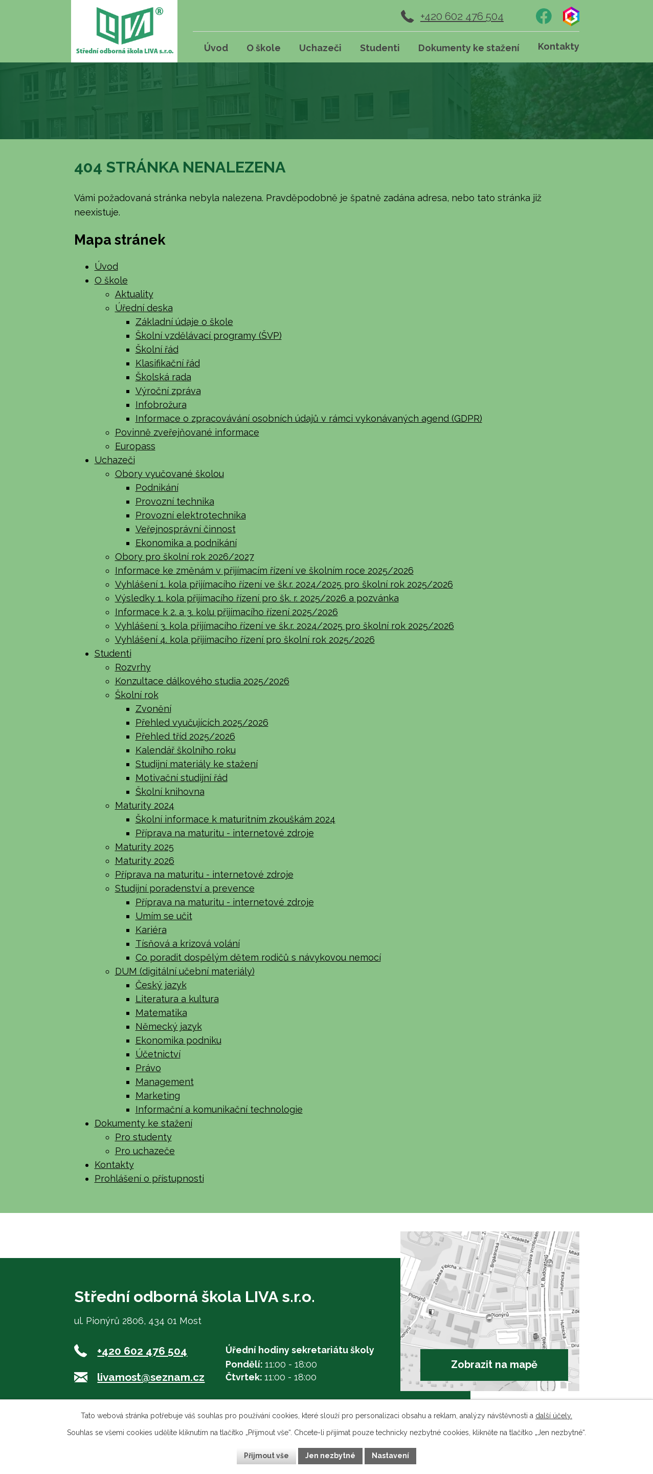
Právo (148, 1068)
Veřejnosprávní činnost (186, 529)
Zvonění (153, 708)
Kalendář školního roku (186, 750)
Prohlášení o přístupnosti (149, 1178)
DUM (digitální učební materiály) (185, 971)
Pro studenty (143, 1137)
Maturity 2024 (144, 805)
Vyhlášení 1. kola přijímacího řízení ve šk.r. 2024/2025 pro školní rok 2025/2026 (284, 584)
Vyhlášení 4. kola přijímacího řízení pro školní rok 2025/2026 (245, 639)
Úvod (106, 266)
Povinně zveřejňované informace (187, 432)
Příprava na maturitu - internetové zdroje (225, 833)
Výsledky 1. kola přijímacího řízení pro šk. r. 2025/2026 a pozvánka (257, 598)
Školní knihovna (170, 791)
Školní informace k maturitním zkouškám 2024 (235, 819)
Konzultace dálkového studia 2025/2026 (202, 681)
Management (165, 1081)
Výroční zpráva (168, 390)
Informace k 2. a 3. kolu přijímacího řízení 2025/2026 (226, 611)
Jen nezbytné (330, 1455)
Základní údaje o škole (184, 321)
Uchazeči (115, 459)
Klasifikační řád (168, 363)
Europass (135, 446)
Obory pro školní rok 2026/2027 (184, 556)
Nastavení (390, 1455)
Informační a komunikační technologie (219, 1109)
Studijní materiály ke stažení (197, 763)
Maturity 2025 (144, 846)
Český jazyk (161, 985)
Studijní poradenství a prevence (185, 888)
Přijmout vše (266, 1455)
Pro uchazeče (145, 1150)
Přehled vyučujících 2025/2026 (202, 722)
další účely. (553, 1416)
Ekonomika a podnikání (186, 542)
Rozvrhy (133, 667)
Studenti (113, 653)
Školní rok (137, 694)
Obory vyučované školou (169, 473)
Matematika (161, 1012)
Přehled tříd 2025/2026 (185, 736)
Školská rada (163, 377)
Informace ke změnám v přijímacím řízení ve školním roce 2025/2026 (264, 570)
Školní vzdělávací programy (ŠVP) (209, 335)
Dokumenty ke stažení (143, 1123)
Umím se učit (164, 916)
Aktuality (134, 294)
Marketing (158, 1095)
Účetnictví (158, 1054)
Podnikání (157, 487)
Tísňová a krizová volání (188, 943)
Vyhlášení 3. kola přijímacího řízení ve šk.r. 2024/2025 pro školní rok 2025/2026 (284, 625)
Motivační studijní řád (182, 777)
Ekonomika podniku (178, 1040)
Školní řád (157, 349)
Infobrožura (161, 404)
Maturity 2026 (144, 860)
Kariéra (151, 929)
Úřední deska (144, 307)
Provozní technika (175, 501)
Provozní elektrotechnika (191, 515)
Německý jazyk (169, 1026)
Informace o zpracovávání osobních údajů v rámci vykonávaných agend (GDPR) (309, 418)
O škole (111, 280)
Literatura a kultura (177, 998)
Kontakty (114, 1164)
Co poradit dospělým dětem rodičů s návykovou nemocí (258, 957)
